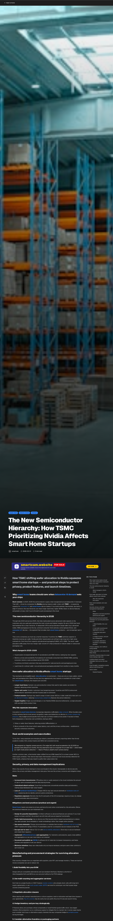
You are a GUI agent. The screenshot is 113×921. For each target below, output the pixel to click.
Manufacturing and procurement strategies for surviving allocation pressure (99, 619)
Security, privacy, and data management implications (97, 608)
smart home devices (28, 712)
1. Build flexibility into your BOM (100, 624)
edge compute (63, 712)
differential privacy (29, 835)
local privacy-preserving (42, 698)
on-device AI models (21, 698)
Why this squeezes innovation (98, 599)
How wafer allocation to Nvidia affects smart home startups (98, 595)
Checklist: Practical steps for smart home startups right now (99, 656)
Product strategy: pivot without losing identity (98, 647)
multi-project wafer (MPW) (38, 885)
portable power (73, 912)
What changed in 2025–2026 (100, 591)
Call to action (93, 669)
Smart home (16, 807)
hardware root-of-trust (70, 824)
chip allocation (41, 676)
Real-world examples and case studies (98, 603)
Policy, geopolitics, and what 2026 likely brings (99, 652)
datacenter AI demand (66, 594)
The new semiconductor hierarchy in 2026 (99, 587)
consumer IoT (25, 606)
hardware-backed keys (28, 791)
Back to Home (9, 3)
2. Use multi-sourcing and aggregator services (100, 629)
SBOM (35, 840)
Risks (94, 611)
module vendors (48, 883)
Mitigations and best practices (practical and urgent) (101, 614)
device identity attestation (51, 830)
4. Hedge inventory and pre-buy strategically (101, 637)
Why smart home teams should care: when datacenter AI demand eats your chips (99, 581)
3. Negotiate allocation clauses (99, 633)
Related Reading (97, 672)
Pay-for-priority (29, 899)
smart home (23, 594)
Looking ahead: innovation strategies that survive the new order (98, 661)
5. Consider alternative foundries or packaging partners (99, 642)
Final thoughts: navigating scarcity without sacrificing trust (99, 666)
